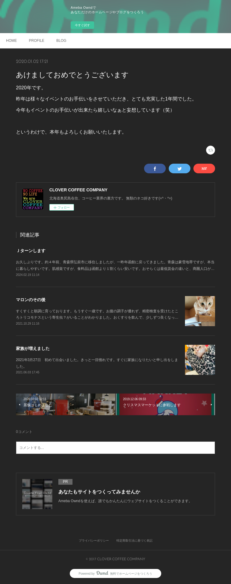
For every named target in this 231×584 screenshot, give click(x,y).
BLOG (61, 41)
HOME (11, 41)
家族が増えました (33, 348)
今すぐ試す (82, 25)
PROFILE (36, 41)
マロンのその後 (30, 299)
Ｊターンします (30, 250)
